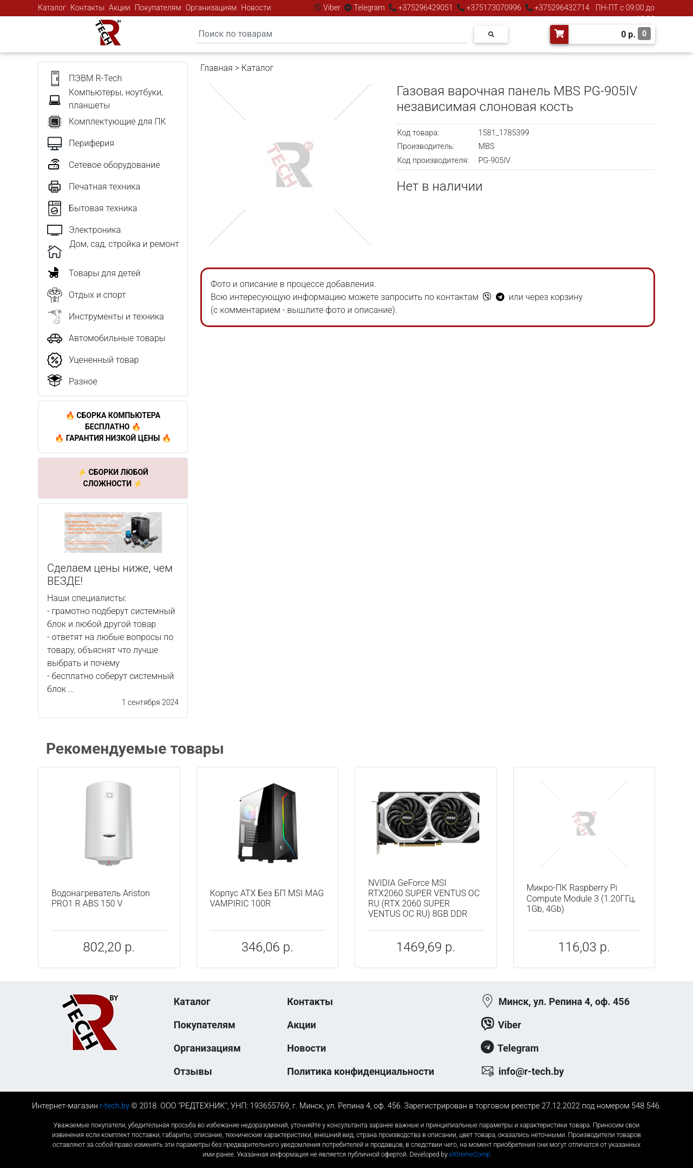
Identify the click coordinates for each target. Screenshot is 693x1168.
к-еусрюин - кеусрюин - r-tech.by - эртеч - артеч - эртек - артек (346, 1116)
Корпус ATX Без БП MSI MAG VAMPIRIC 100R (267, 898)
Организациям (211, 7)
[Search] (331, 34)
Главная (216, 68)
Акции (119, 7)
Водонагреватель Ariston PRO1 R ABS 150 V (100, 898)
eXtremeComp (470, 1154)
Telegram (369, 7)
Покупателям (158, 7)
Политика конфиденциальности (360, 1071)
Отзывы (193, 1071)
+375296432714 (561, 7)
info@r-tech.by (531, 1071)
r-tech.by (114, 1106)
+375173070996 (493, 7)
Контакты (87, 7)
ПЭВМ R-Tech (95, 78)
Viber (332, 7)
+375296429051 (425, 7)
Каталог (52, 7)
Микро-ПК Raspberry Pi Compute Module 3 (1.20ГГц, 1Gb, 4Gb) (581, 898)
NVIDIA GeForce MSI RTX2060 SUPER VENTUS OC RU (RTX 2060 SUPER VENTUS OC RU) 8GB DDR (424, 898)
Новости (256, 7)
